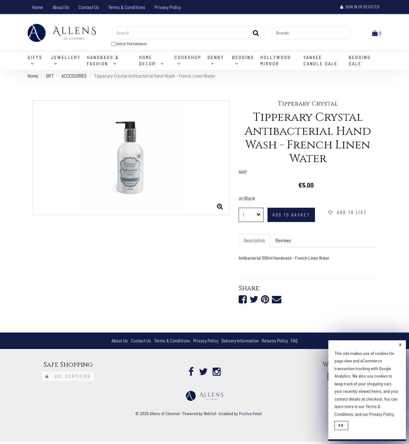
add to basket (291, 216)
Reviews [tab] (284, 242)
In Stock (247, 200)
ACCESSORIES (75, 77)
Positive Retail (251, 415)
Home (37, 7)
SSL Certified (68, 378)
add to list (347, 213)
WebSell (209, 415)
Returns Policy (276, 343)
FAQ (297, 343)
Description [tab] (255, 242)
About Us (60, 7)
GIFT (50, 77)
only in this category (129, 44)
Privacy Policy (168, 7)
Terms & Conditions (126, 7)
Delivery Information (241, 343)
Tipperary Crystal (307, 105)
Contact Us (89, 7)
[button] (377, 33)
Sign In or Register (360, 6)
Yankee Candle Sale (320, 61)
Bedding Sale (360, 61)
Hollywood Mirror (275, 61)
